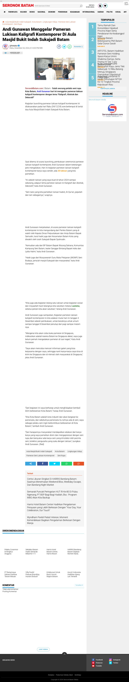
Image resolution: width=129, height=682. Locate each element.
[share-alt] (30, 464)
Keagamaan (75, 12)
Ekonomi (51, 12)
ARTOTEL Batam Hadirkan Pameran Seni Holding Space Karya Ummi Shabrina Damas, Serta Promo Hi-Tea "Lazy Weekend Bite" (111, 56)
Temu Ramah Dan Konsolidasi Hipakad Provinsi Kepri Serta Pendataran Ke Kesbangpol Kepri (111, 29)
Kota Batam (37, 22)
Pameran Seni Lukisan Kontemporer (40, 456)
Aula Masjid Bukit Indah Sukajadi (18, 22)
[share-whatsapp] (70, 47)
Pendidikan (62, 12)
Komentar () (78, 46)
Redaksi (51, 675)
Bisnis (32, 12)
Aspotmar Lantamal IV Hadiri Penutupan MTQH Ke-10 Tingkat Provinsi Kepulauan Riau (110, 80)
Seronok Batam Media (97, 100)
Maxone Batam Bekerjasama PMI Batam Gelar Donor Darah (111, 39)
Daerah (101, 12)
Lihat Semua (43, 649)
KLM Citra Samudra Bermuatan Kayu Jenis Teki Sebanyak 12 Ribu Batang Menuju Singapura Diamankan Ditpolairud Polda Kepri (111, 68)
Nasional (41, 12)
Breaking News (9, 660)
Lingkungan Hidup (50, 22)
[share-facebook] (59, 47)
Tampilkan (79, 585)
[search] (58, 6)
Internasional (89, 12)
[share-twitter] (64, 47)
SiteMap (78, 675)
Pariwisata (12, 12)
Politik (109, 12)
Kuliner (23, 12)
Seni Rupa (18, 24)
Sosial (118, 12)
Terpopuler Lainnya (107, 88)
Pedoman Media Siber (64, 675)
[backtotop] (64, 654)
